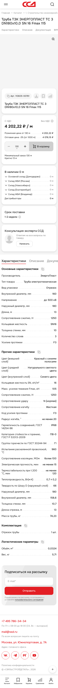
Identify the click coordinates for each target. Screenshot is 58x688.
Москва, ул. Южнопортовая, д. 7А (24, 642)
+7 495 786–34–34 (14, 621)
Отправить (29, 590)
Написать (24, 243)
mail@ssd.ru (9, 632)
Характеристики (10, 29)
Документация (43, 29)
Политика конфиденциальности (18, 665)
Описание (27, 29)
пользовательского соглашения (29, 599)
